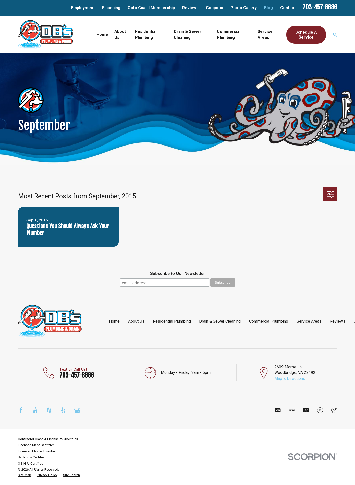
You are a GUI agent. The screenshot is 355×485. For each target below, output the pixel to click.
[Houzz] (49, 410)
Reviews (190, 7)
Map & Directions (289, 378)
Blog (268, 7)
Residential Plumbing (172, 321)
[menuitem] (24, 475)
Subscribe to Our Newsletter (177, 273)
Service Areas (309, 321)
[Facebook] (21, 410)
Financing (111, 7)
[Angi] (35, 410)
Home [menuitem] (102, 34)
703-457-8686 (320, 7)
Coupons (214, 7)
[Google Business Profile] (77, 410)
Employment (83, 7)
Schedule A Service (306, 35)
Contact (288, 7)
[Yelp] (63, 410)
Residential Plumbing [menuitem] (145, 34)
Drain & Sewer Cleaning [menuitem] (187, 34)
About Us (136, 321)
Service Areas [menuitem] (265, 34)
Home (114, 321)
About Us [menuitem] (120, 34)
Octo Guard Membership (151, 7)
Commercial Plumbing (268, 321)
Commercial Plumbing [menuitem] (228, 34)
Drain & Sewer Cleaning (220, 321)
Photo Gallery (243, 7)
